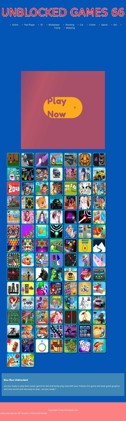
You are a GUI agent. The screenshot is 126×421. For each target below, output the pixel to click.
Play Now (56, 107)
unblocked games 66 (10, 413)
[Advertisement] (63, 49)
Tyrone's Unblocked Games (34, 413)
